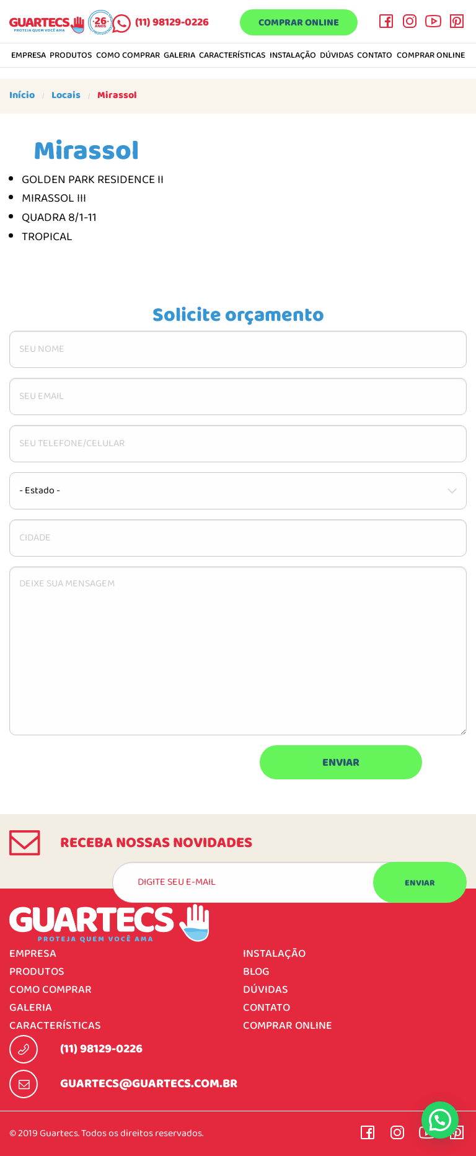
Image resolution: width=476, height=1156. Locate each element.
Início (22, 95)
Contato (374, 56)
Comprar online (298, 23)
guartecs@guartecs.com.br (148, 1084)
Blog (256, 972)
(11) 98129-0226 (172, 23)
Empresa (28, 56)
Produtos (71, 56)
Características (232, 56)
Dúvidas (336, 56)
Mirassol (117, 95)
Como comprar (128, 56)
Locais (66, 95)
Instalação (293, 56)
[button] (440, 1120)
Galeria (179, 56)
